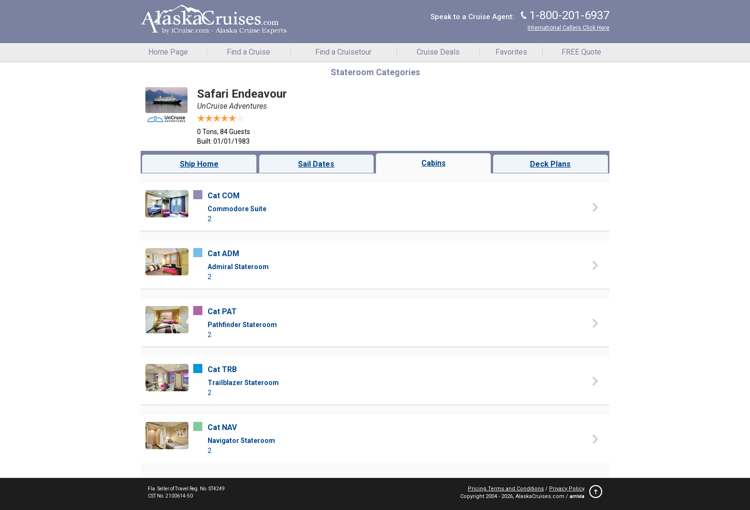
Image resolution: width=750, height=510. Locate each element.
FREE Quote (581, 52)
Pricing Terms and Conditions (506, 489)
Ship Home (199, 164)
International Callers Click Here (568, 27)
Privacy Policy (567, 489)
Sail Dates (316, 164)
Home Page (168, 52)
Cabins (433, 163)
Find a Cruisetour (343, 52)
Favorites (511, 52)
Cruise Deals (438, 52)
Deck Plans (550, 164)
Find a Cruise (248, 52)
